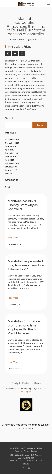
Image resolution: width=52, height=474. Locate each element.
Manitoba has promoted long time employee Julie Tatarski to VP (26, 265)
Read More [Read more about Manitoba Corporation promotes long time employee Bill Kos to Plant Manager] (13, 362)
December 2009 (12, 163)
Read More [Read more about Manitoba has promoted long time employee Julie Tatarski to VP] (13, 298)
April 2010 (9, 160)
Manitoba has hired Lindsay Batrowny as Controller (23, 205)
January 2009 (11, 167)
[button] (8, 53)
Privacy (26, 451)
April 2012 (9, 150)
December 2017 (12, 140)
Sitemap (34, 451)
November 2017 (12, 143)
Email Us (26, 463)
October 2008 (11, 170)
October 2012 (11, 146)
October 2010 (11, 156)
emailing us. (26, 392)
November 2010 (12, 153)
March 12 (9, 173)
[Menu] (48, 3)
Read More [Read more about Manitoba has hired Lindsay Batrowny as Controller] (13, 237)
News (7, 187)
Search (9, 118)
